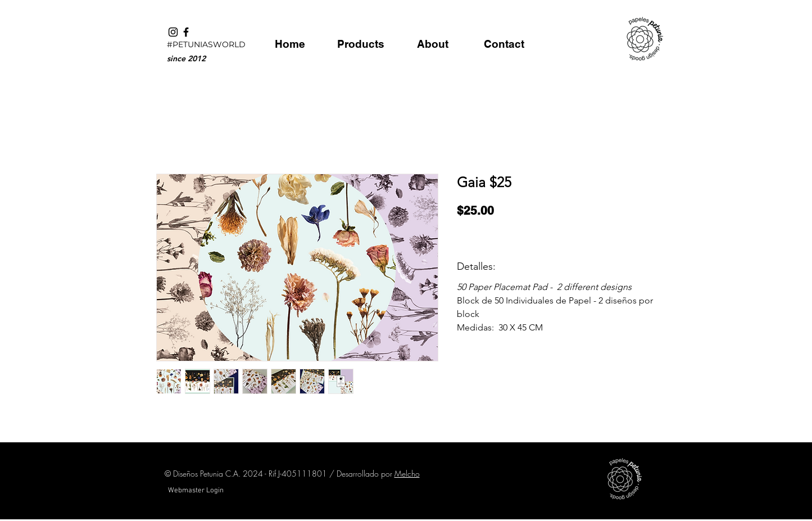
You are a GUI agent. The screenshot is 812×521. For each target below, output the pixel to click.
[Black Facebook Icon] (186, 32)
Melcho (407, 473)
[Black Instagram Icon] (173, 32)
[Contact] (504, 44)
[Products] (361, 44)
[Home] (290, 44)
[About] (432, 44)
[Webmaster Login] (196, 490)
